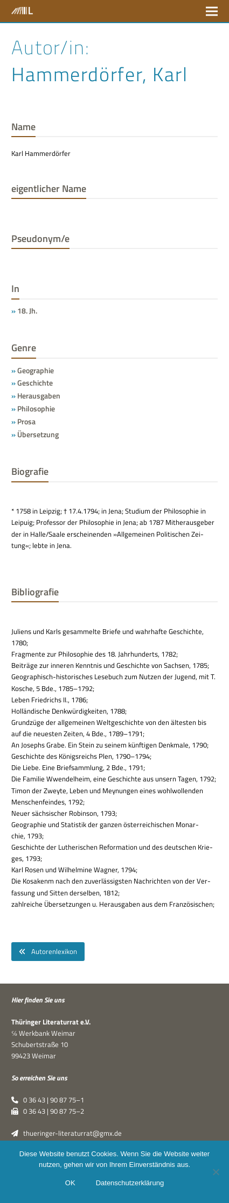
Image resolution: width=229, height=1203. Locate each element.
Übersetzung (38, 434)
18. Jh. (27, 310)
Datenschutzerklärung (130, 1183)
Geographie (35, 370)
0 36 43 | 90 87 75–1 (47, 1099)
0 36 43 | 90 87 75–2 (47, 1111)
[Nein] (215, 1171)
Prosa (26, 421)
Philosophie (36, 408)
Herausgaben (38, 395)
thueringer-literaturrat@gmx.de (66, 1133)
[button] (212, 11)
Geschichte (35, 382)
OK (70, 1183)
